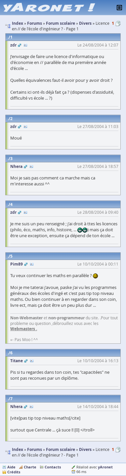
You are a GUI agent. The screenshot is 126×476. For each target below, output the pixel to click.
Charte (30, 466)
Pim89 (16, 264)
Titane (16, 361)
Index (17, 449)
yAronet (105, 466)
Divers (85, 449)
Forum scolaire (60, 449)
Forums (34, 449)
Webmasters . (23, 329)
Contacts (53, 466)
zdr (13, 45)
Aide (11, 466)
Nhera (16, 166)
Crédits (13, 471)
